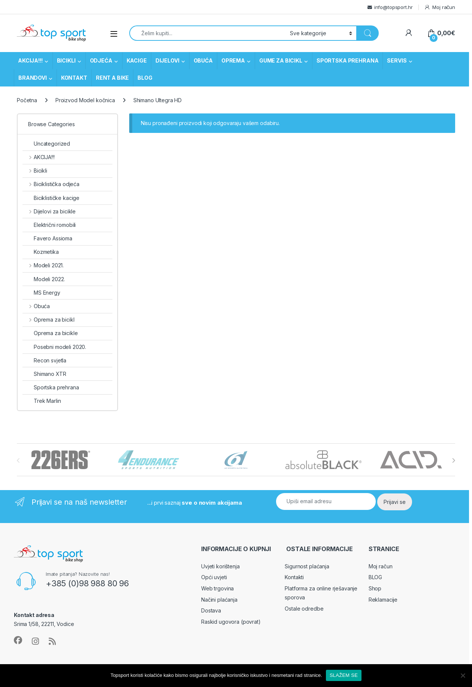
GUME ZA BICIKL (280, 60)
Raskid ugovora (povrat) (231, 621)
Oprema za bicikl (48, 319)
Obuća (36, 306)
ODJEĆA (101, 60)
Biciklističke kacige (50, 198)
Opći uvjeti (214, 577)
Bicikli (34, 170)
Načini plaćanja (219, 599)
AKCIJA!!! (30, 60)
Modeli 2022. (43, 279)
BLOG (144, 78)
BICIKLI (66, 60)
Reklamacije (383, 599)
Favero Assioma (47, 238)
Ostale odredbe (304, 608)
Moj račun (439, 7)
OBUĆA (203, 60)
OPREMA (233, 60)
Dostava (211, 610)
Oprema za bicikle (50, 333)
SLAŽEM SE (344, 675)
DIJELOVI (167, 60)
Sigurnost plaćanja (307, 566)
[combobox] (207, 33)
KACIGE (137, 60)
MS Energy (41, 292)
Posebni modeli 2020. (54, 347)
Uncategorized (46, 143)
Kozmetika (40, 252)
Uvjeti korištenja (220, 566)
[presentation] (453, 460)
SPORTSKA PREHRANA (348, 60)
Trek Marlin (41, 401)
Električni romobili (49, 225)
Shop (375, 588)
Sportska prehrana (50, 387)
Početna (27, 100)
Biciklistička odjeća (50, 184)
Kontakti (294, 577)
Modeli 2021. (43, 265)
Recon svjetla (44, 360)
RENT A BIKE (112, 78)
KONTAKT (74, 78)
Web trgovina (217, 588)
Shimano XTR (44, 374)
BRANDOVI (32, 78)
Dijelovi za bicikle (49, 211)
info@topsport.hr (393, 7)
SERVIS (396, 60)
